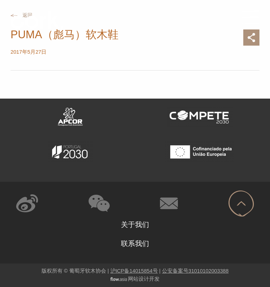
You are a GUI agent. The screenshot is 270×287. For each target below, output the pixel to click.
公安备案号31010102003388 (195, 271)
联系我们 (135, 243)
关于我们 (135, 224)
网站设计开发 (144, 279)
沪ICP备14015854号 (134, 271)
